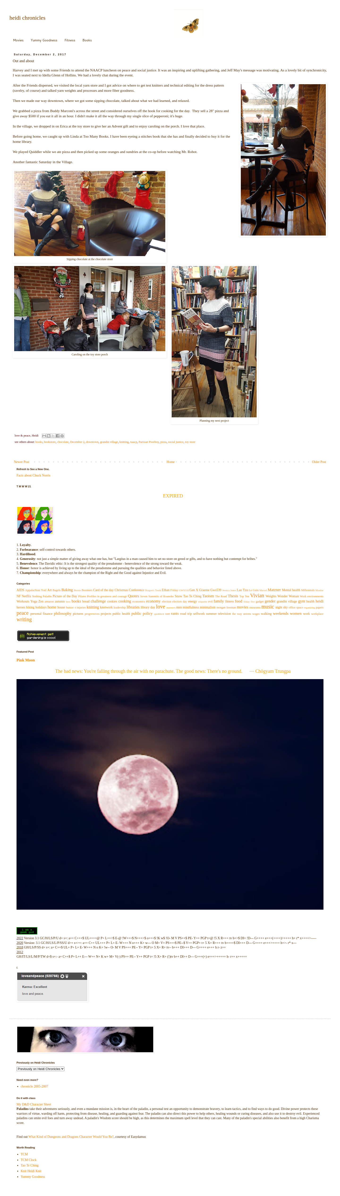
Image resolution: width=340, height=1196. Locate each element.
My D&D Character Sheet (34, 1104)
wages (255, 613)
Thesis (233, 596)
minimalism (208, 607)
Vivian (257, 595)
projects (106, 613)
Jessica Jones (229, 590)
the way (237, 613)
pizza (163, 442)
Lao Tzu (242, 590)
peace (23, 613)
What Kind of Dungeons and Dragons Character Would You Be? (71, 1137)
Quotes (133, 596)
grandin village (109, 442)
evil (210, 601)
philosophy (63, 613)
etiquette (202, 601)
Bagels (57, 590)
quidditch (159, 613)
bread (85, 601)
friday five (249, 601)
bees (68, 601)
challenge (98, 601)
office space (296, 607)
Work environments (311, 596)
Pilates (82, 596)
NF (19, 596)
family (219, 601)
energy (192, 601)
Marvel (263, 590)
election (166, 601)
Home (171, 462)
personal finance (41, 613)
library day (148, 607)
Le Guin (254, 590)
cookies (112, 601)
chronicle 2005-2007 (34, 1086)
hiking (30, 607)
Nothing (37, 596)
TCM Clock (29, 1160)
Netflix (26, 596)
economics (138, 601)
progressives (92, 613)
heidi (320, 601)
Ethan (166, 590)
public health (121, 613)
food (238, 601)
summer (211, 613)
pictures (78, 613)
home (51, 607)
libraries (133, 607)
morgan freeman (226, 607)
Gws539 (215, 590)
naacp (133, 442)
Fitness (69, 40)
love (160, 607)
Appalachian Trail (36, 590)
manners (170, 607)
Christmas (121, 590)
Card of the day (103, 590)
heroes (21, 607)
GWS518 (184, 590)
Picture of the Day (65, 596)
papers (319, 607)
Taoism (208, 596)
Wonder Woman (288, 596)
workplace (317, 613)
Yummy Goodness (44, 40)
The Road (221, 596)
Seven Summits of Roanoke (157, 596)
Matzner (274, 590)
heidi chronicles (27, 18)
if (75, 607)
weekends (281, 613)
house (61, 607)
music (267, 607)
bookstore (50, 442)
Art (49, 590)
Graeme (204, 590)
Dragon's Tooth (153, 590)
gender (270, 601)
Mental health (291, 590)
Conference (136, 590)
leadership (120, 607)
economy (153, 601)
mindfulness (191, 607)
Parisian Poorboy (149, 442)
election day (179, 601)
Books (87, 40)
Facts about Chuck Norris (33, 475)
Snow (178, 596)
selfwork (199, 613)
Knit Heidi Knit (31, 1171)
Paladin (47, 596)
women (296, 613)
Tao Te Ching (192, 596)
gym (301, 601)
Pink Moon (26, 660)
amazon (49, 601)
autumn (60, 601)
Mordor (319, 590)
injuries (81, 607)
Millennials (307, 590)
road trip (186, 613)
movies (242, 607)
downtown (92, 442)
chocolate (62, 442)
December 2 (77, 442)
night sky (282, 607)
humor (70, 607)
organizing (309, 607)
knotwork (106, 607)
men (179, 607)
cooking (124, 601)
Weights (271, 596)
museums (255, 607)
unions (247, 613)
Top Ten (244, 596)
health (310, 601)
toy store (190, 442)
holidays (41, 607)
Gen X (193, 590)
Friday (174, 590)
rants (175, 613)
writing (24, 619)
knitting (124, 442)
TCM (24, 1154)
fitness (229, 601)
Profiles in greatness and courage (107, 596)
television (224, 613)
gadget (260, 601)
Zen (40, 601)
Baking (67, 590)
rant (167, 613)
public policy (142, 613)
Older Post (319, 462)
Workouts (23, 601)
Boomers (87, 590)
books (38, 442)
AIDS (20, 590)
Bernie (77, 590)
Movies (18, 40)
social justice (175, 442)
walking (266, 613)
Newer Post (21, 462)
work (306, 613)
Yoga (33, 601)
